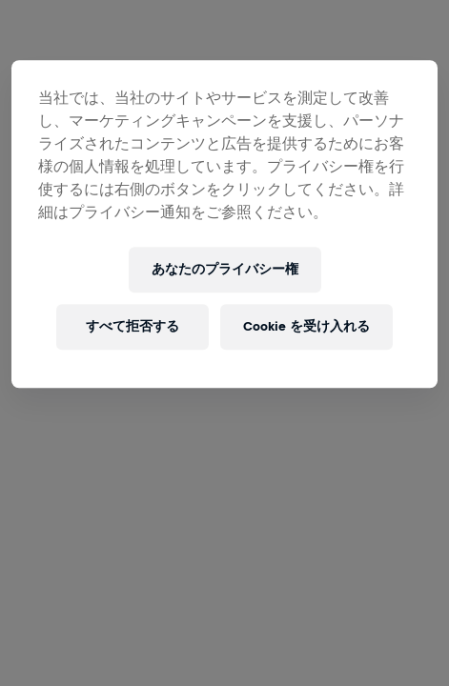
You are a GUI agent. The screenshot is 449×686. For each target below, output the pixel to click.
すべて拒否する (132, 326)
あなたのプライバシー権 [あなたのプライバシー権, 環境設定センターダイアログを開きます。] (225, 269)
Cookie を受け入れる (306, 326)
